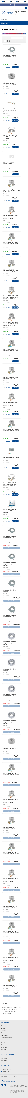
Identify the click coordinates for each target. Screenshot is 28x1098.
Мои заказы (4, 1058)
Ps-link (15, 1007)
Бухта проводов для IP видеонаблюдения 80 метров (9, 696)
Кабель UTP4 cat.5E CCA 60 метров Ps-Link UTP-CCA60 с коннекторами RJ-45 (11, 324)
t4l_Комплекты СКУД (7, 1011)
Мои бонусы (4, 1060)
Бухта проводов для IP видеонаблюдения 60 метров (9, 643)
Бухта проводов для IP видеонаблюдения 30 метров (9, 564)
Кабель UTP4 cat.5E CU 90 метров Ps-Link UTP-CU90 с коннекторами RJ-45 (11, 985)
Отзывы (3, 1052)
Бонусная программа (6, 1037)
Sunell (15, 1009)
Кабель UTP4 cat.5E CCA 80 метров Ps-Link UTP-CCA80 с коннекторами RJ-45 (11, 377)
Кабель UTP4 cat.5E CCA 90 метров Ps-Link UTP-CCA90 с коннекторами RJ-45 (11, 404)
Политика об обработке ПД (8, 1081)
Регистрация (19, 5)
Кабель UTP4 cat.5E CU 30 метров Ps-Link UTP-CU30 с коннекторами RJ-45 (11, 827)
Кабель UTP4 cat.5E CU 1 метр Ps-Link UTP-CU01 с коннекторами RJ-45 (10, 484)
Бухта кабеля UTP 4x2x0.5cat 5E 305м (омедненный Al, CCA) (9, 83)
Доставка (3, 1025)
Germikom (9, 1007)
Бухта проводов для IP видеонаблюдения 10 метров (9, 57)
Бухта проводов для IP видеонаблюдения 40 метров (9, 590)
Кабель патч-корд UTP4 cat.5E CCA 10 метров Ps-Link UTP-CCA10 (11, 190)
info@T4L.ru (6, 1071)
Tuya (3, 1009)
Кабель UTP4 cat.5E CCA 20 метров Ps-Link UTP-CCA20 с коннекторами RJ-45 (11, 217)
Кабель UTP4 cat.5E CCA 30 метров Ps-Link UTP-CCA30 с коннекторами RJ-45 (11, 244)
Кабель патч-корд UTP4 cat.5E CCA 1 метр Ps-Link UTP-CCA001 (10, 137)
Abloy (19, 1007)
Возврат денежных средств (8, 1033)
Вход (12, 5)
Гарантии (3, 1030)
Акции (2, 1044)
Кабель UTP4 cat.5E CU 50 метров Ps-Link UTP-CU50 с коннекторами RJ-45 (11, 880)
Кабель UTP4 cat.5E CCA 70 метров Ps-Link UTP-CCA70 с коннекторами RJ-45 (11, 350)
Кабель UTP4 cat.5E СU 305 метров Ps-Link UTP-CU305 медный (11, 511)
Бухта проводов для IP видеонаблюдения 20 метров (9, 538)
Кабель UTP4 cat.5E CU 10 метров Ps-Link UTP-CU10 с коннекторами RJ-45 (11, 775)
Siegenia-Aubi (9, 1009)
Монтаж (3, 1042)
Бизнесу (3, 1040)
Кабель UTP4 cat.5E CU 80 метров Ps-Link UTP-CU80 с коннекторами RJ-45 (11, 959)
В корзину (15, 67)
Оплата (3, 1028)
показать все (5, 1016)
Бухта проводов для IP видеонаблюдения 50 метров (9, 617)
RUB (6, 5)
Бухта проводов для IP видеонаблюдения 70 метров (9, 669)
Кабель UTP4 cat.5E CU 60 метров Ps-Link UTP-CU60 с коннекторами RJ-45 (11, 906)
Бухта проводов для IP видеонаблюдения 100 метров (10, 722)
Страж (4, 1007)
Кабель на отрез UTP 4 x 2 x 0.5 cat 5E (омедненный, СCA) (11, 110)
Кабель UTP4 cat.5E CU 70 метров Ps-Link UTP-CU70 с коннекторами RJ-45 (11, 933)
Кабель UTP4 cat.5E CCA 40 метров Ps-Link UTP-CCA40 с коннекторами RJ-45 (11, 270)
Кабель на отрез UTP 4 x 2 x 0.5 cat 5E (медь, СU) (11, 163)
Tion (15, 1011)
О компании (4, 1047)
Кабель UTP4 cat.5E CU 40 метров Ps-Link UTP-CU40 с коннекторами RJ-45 (11, 854)
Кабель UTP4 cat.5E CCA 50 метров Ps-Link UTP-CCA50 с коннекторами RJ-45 (11, 297)
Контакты (3, 1049)
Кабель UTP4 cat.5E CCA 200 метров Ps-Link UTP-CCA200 (11, 456)
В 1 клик (8, 67)
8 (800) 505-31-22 (20, 12)
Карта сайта (4, 1080)
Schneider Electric (6, 1013)
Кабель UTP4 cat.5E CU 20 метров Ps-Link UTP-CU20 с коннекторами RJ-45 (11, 801)
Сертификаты (4, 1035)
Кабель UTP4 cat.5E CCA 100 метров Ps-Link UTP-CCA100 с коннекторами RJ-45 (11, 431)
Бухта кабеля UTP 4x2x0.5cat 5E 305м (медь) (10, 747)
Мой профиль (4, 1063)
